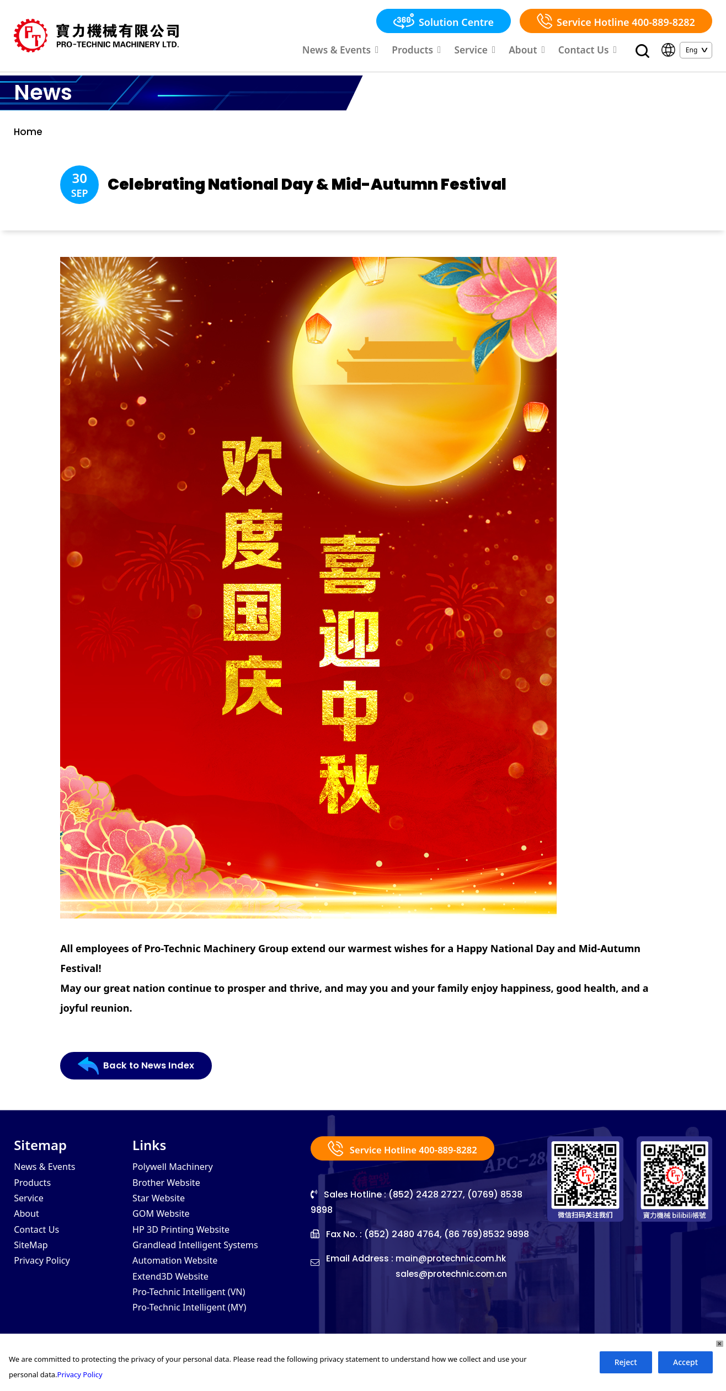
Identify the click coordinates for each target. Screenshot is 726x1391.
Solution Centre (443, 21)
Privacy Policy (45, 1279)
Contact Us (591, 51)
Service (489, 51)
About (536, 51)
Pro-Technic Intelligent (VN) (195, 1312)
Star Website (161, 1213)
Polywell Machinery (177, 1179)
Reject (626, 1362)
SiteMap (33, 1262)
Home (28, 136)
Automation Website (179, 1279)
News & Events (367, 51)
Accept (685, 1362)
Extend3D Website (174, 1295)
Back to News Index (139, 1083)
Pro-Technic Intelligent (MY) (195, 1328)
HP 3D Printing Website (186, 1246)
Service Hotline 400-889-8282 (616, 21)
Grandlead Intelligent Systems (202, 1262)
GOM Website (164, 1229)
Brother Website (170, 1196)
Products (435, 51)
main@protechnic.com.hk (453, 1271)
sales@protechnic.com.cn (454, 1287)
